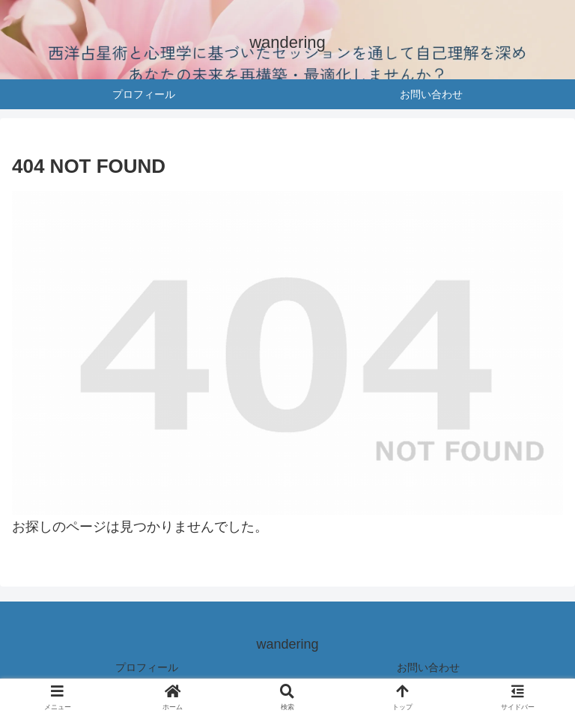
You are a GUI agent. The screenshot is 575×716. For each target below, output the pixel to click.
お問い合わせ (428, 667)
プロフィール (146, 667)
